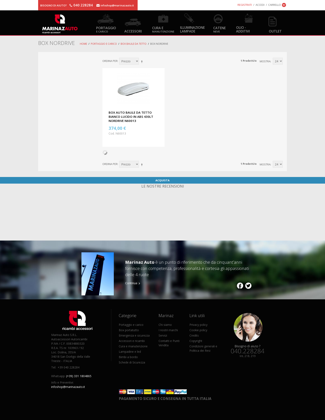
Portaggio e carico (104, 44)
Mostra (265, 61)
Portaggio (106, 29)
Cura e (163, 29)
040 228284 (83, 5)
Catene (219, 29)
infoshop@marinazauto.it (117, 5)
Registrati (245, 5)
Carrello (274, 5)
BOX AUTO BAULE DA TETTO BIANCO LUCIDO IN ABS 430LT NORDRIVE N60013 (131, 116)
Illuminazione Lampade (192, 29)
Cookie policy (198, 330)
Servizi (163, 335)
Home (83, 44)
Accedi (260, 5)
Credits (194, 335)
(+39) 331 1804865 (78, 376)
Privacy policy (198, 325)
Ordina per (110, 61)
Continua (131, 283)
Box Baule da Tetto (134, 44)
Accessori (133, 31)
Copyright (195, 341)
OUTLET (275, 31)
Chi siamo (165, 325)
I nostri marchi (168, 330)
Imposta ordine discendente (142, 61)
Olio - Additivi (243, 29)
